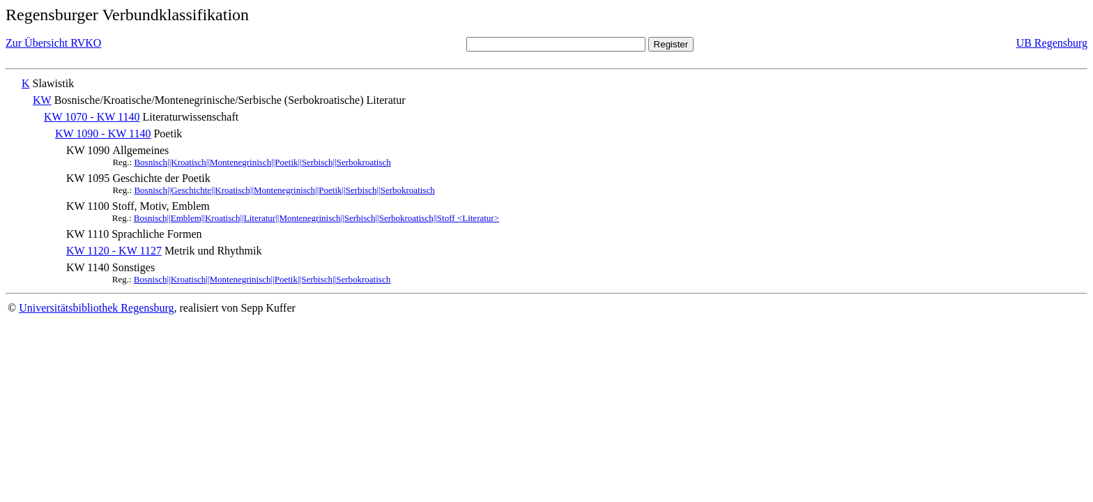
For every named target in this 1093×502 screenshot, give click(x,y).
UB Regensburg (1051, 43)
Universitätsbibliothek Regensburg (96, 308)
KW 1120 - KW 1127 (114, 251)
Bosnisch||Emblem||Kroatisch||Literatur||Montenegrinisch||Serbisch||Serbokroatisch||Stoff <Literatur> (316, 218)
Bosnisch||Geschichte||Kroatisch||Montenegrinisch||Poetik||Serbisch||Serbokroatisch (284, 190)
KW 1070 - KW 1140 (91, 117)
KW (42, 100)
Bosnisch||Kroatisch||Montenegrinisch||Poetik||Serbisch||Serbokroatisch (262, 162)
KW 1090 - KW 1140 (103, 133)
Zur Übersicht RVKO (53, 43)
